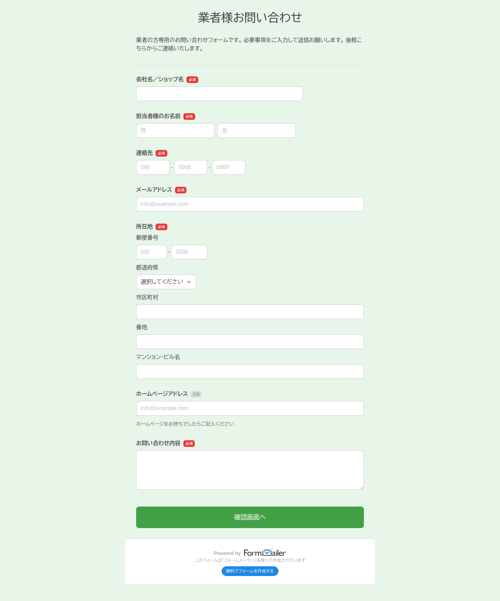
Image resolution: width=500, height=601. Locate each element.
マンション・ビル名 (158, 357)
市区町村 (147, 297)
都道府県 (147, 267)
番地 (141, 327)
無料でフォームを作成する (250, 571)
